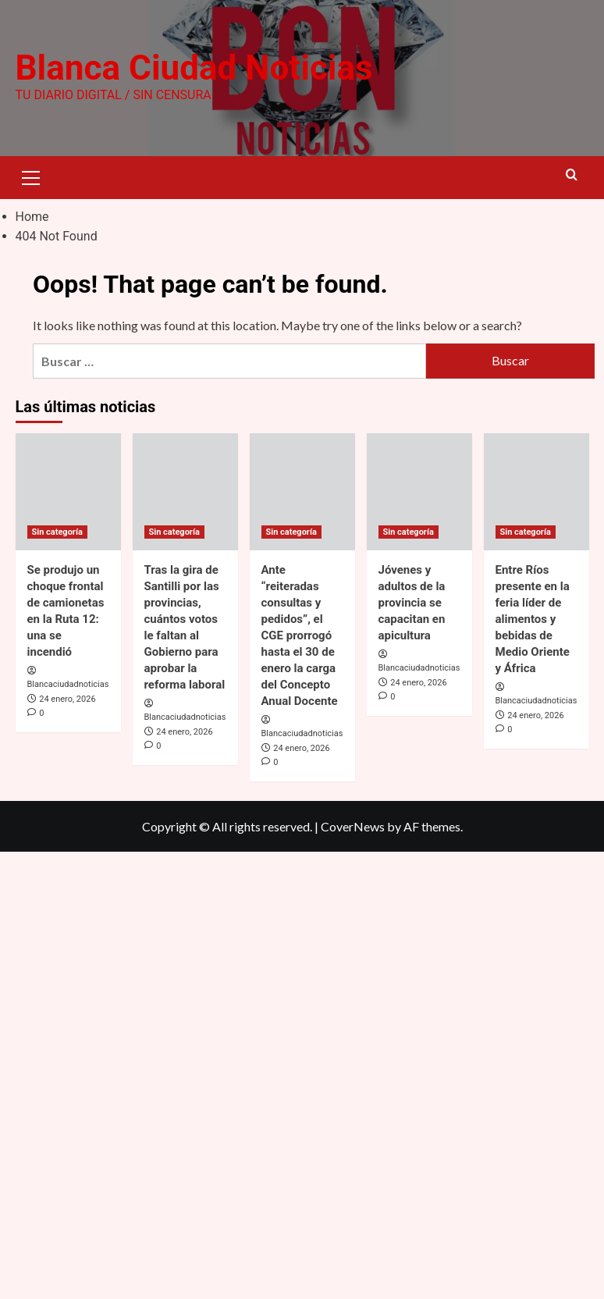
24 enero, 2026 (67, 699)
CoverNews (353, 826)
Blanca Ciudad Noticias (194, 68)
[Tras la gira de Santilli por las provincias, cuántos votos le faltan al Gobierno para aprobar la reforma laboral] (185, 491)
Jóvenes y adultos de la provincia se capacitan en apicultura (412, 602)
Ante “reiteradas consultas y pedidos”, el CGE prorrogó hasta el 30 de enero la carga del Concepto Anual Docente (299, 634)
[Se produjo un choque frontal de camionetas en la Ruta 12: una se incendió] (68, 491)
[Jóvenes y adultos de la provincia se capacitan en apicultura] (419, 491)
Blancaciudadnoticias (68, 684)
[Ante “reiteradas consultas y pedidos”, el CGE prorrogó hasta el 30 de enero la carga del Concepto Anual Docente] (302, 491)
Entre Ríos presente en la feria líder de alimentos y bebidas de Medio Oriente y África (533, 618)
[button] (31, 175)
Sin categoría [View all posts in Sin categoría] (57, 531)
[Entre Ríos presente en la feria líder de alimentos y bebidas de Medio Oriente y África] (536, 491)
